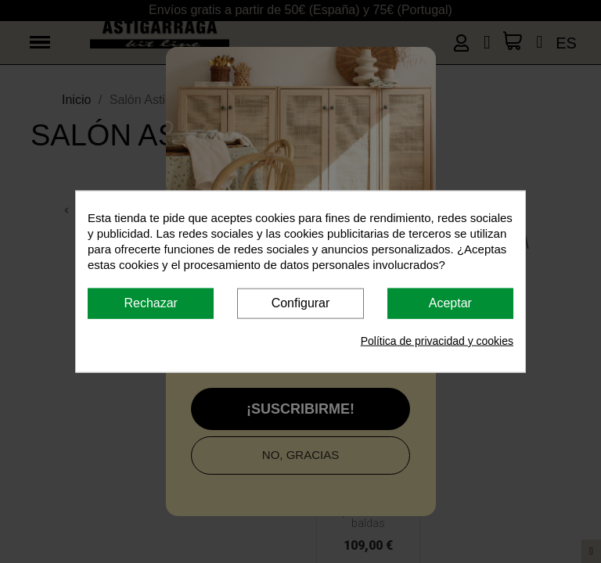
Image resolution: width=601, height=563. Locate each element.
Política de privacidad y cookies (437, 340)
